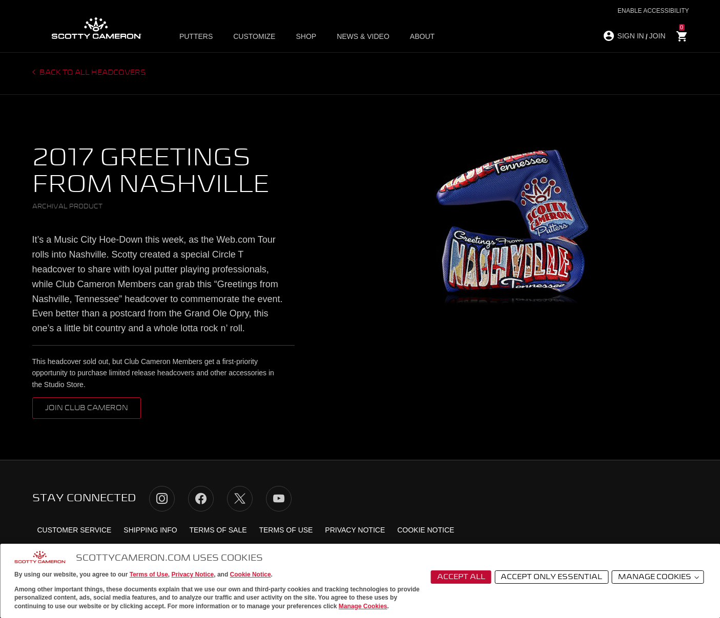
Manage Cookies (363, 606)
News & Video (363, 36)
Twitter (240, 499)
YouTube (279, 499)
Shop (306, 36)
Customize (254, 36)
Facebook (201, 499)
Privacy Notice (193, 574)
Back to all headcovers (92, 72)
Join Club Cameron (86, 408)
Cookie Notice (250, 574)
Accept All (461, 577)
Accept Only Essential (551, 577)
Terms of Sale (217, 530)
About (422, 36)
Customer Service (74, 530)
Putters (196, 36)
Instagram (162, 499)
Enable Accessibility (653, 11)
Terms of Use (149, 574)
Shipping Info (150, 530)
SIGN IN (631, 36)
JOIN (657, 36)
